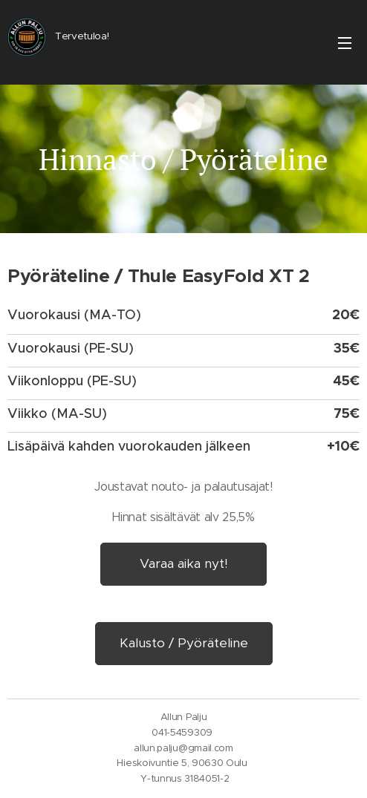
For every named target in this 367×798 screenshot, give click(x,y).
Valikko (344, 43)
